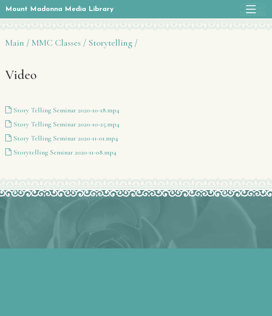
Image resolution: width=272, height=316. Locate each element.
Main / (17, 42)
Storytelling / (113, 42)
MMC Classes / (59, 42)
